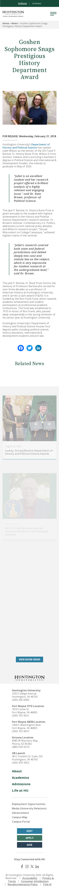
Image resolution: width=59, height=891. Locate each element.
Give (29, 845)
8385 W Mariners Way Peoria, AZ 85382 (25, 742)
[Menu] (53, 14)
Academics (20, 777)
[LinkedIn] (37, 866)
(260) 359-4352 (20, 762)
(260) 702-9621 (20, 715)
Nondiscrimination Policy (23, 884)
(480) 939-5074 (20, 747)
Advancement (20, 813)
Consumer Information (35, 881)
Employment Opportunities (28, 804)
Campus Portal (21, 821)
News (14, 23)
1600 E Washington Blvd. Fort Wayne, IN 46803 (26, 726)
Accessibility (29, 878)
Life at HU (20, 790)
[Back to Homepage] (29, 678)
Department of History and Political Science (26, 146)
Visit (29, 831)
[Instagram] (27, 866)
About (17, 771)
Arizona (36, 3)
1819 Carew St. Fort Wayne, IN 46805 (24, 710)
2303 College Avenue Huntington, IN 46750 (25, 695)
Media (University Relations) (29, 808)
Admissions (21, 784)
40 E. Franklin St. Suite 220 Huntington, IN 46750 (27, 758)
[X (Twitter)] (32, 866)
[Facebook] (22, 866)
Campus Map (19, 817)
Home (6, 23)
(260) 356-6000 (20, 700)
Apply (30, 838)
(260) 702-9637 (20, 731)
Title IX (47, 884)
